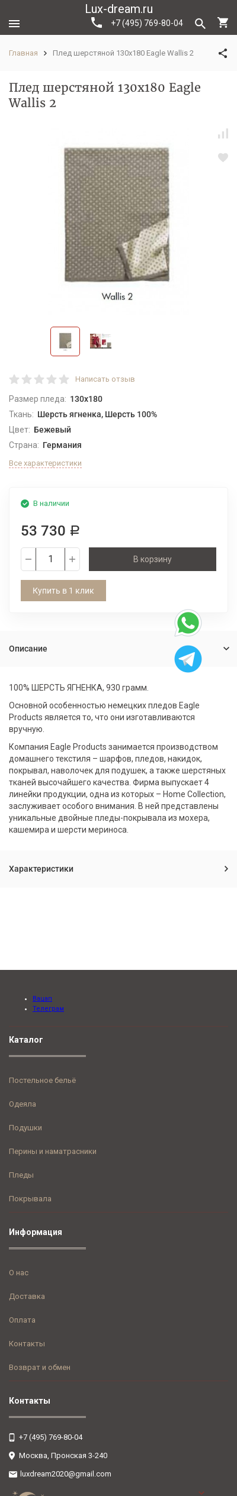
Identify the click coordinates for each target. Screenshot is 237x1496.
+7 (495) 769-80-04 (137, 22)
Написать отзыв (105, 379)
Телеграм (48, 1009)
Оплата (22, 1320)
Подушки (25, 1127)
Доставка (27, 1296)
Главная (23, 53)
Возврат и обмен (40, 1367)
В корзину (152, 559)
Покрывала (30, 1198)
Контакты (27, 1343)
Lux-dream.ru (119, 9)
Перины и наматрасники (53, 1151)
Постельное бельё (42, 1080)
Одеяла (22, 1104)
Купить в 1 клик (63, 590)
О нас (18, 1272)
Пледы (21, 1175)
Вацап (42, 998)
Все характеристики (45, 463)
